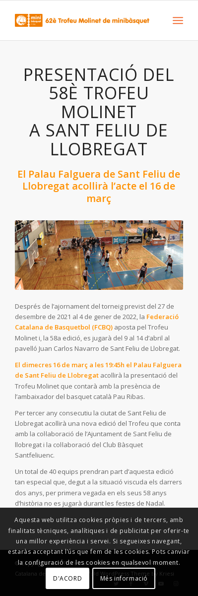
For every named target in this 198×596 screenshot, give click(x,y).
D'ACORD (67, 578)
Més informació (124, 578)
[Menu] (178, 20)
